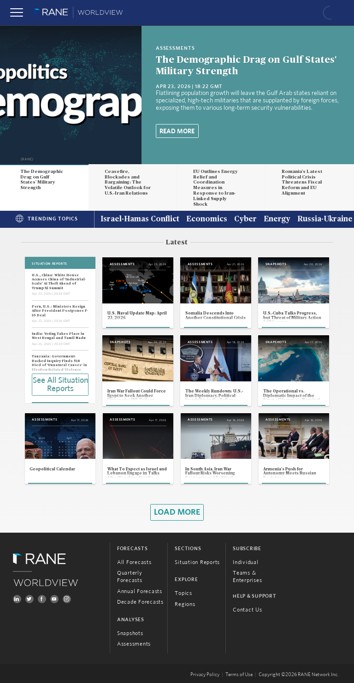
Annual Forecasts (139, 591)
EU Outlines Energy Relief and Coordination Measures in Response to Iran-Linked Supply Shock (215, 188)
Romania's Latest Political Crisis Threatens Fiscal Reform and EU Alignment (302, 182)
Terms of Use (239, 674)
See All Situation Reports (60, 384)
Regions (185, 604)
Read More (177, 131)
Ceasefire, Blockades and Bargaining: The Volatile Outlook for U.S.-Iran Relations (128, 182)
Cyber (245, 219)
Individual (246, 562)
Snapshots (130, 633)
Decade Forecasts (140, 602)
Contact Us (247, 609)
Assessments (134, 644)
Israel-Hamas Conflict (139, 219)
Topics (183, 593)
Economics (206, 219)
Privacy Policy (204, 674)
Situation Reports (197, 562)
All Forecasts (134, 562)
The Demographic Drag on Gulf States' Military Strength (41, 179)
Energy (277, 219)
